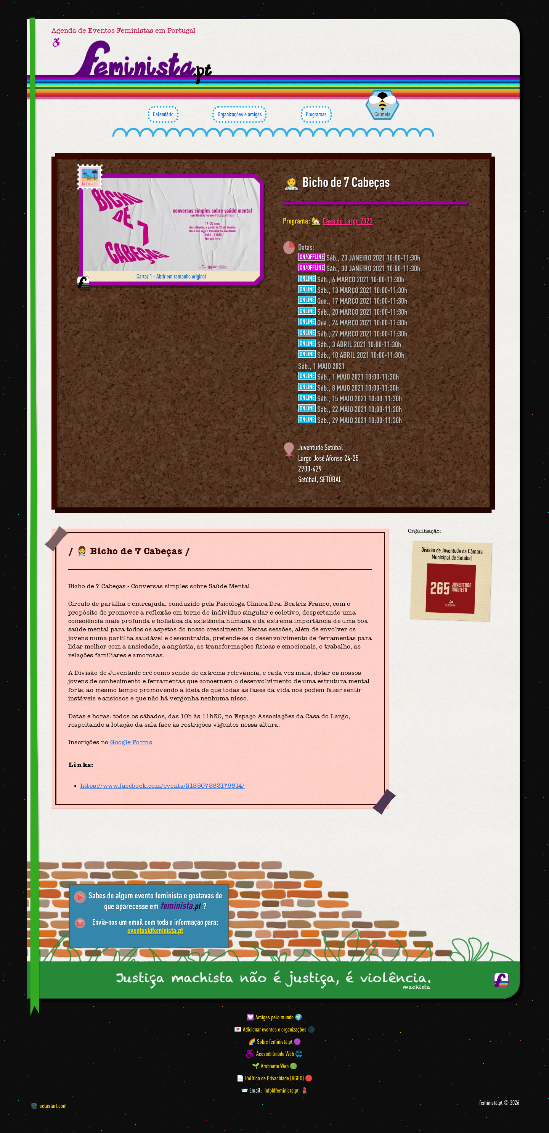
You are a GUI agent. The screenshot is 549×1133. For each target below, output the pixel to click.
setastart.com (48, 1105)
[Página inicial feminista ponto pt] (143, 62)
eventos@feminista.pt (155, 930)
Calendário (163, 114)
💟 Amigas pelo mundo (270, 1017)
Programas (316, 114)
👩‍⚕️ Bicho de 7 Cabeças (336, 182)
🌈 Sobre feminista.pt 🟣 (274, 1041)
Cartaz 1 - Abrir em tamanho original (171, 276)
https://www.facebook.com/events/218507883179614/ (162, 785)
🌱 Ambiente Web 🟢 (274, 1065)
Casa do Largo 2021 (347, 220)
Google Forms (131, 742)
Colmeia (382, 114)
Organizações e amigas (239, 114)
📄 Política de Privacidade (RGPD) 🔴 (274, 1078)
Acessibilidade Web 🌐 (279, 1053)
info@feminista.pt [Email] (282, 1090)
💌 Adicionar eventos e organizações (270, 1029)
